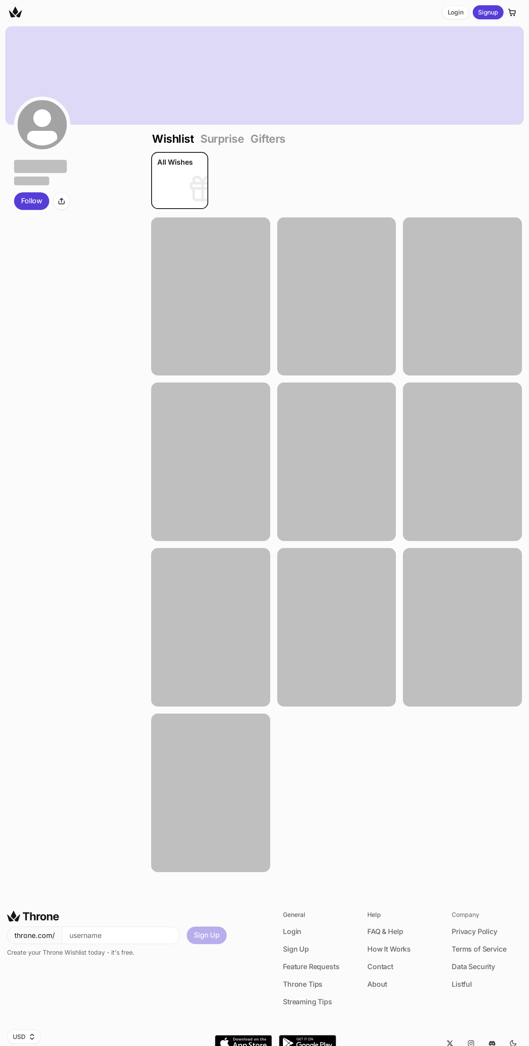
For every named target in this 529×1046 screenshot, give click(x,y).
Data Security (473, 966)
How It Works (389, 949)
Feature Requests (311, 966)
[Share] (61, 201)
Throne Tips (302, 984)
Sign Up (207, 935)
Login (456, 12)
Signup (488, 12)
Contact (380, 966)
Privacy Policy (474, 931)
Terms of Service (479, 949)
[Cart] (512, 12)
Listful (462, 984)
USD (24, 1036)
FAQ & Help (385, 931)
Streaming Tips (307, 1001)
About (377, 984)
